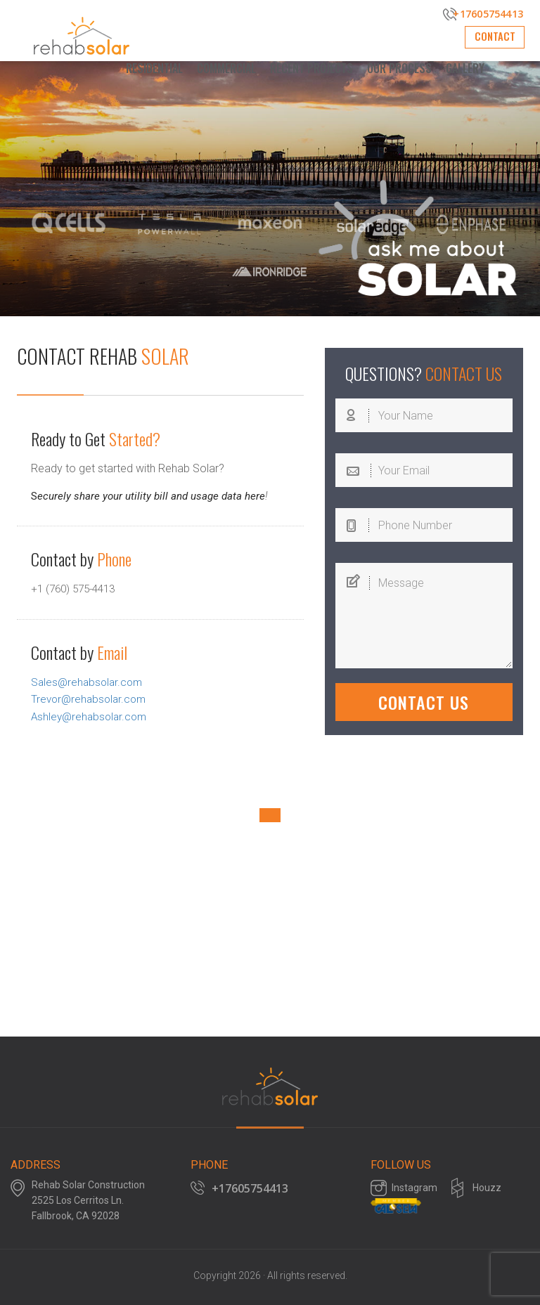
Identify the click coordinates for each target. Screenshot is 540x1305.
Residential (154, 68)
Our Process (399, 68)
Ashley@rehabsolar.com (91, 715)
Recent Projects (311, 68)
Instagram (414, 1191)
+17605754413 (483, 14)
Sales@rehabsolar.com (89, 681)
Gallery (465, 68)
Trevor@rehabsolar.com (91, 698)
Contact (490, 40)
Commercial (226, 68)
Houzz (486, 1191)
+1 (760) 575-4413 (77, 588)
